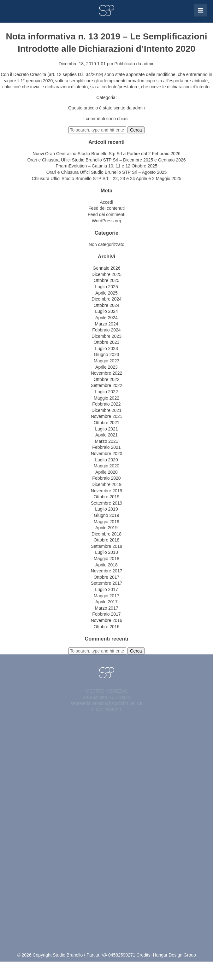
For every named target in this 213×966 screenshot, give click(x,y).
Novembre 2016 (106, 620)
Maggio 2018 (106, 558)
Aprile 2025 (106, 293)
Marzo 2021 (106, 441)
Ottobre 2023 (107, 342)
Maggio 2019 (106, 521)
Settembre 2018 (106, 546)
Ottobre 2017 (107, 577)
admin (148, 63)
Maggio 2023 (106, 360)
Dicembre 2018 (106, 533)
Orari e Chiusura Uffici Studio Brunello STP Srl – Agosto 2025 (106, 172)
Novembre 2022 (106, 373)
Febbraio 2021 (106, 447)
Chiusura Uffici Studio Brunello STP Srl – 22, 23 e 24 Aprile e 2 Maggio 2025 (106, 178)
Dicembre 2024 (106, 299)
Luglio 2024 (106, 311)
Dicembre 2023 (106, 336)
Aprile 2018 (106, 564)
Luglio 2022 (106, 391)
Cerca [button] (136, 129)
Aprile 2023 (106, 367)
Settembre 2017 (106, 583)
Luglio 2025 (106, 286)
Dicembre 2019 (106, 484)
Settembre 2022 (106, 385)
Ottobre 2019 (107, 496)
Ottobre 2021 (107, 422)
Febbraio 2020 (106, 478)
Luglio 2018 (106, 552)
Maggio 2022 (106, 398)
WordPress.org (106, 220)
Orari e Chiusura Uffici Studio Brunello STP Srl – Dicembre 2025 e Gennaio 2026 (106, 159)
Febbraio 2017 (106, 614)
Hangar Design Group (174, 954)
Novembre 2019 (106, 490)
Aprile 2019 (106, 527)
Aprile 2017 (106, 601)
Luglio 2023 (106, 348)
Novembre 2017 (106, 570)
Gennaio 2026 (107, 268)
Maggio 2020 (106, 465)
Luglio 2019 (106, 509)
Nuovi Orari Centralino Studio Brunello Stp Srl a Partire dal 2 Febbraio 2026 (106, 153)
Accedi (106, 202)
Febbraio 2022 (106, 404)
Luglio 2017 (106, 589)
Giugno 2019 (106, 515)
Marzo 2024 (106, 323)
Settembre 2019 (106, 503)
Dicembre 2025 (106, 274)
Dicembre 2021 (106, 410)
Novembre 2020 (106, 453)
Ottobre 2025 (107, 280)
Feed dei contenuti (106, 208)
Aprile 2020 (106, 472)
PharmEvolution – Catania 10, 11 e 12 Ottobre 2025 (106, 165)
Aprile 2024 (106, 317)
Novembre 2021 (106, 416)
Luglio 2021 (106, 428)
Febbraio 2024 (106, 329)
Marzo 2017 (106, 608)
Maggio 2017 (106, 595)
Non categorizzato (106, 244)
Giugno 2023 (106, 354)
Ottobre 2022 (107, 379)
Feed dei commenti (106, 214)
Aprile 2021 (106, 434)
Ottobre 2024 (107, 305)
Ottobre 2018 (107, 539)
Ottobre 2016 (107, 626)
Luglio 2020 (106, 459)
